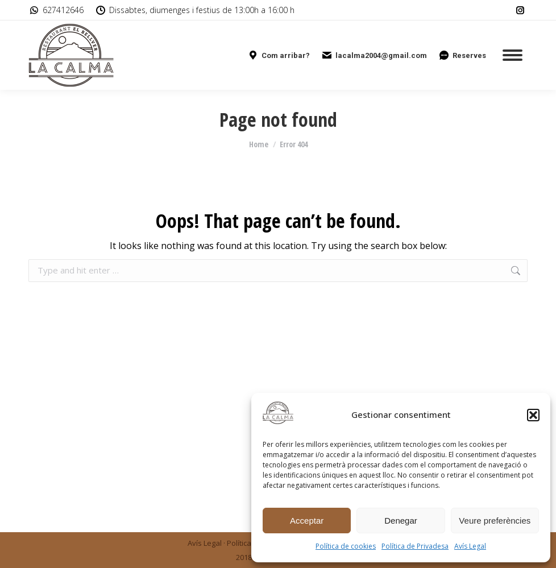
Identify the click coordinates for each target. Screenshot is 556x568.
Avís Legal (470, 546)
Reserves (462, 55)
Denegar (400, 520)
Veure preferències (494, 520)
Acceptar (306, 520)
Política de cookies (346, 546)
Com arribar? (278, 55)
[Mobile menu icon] (512, 55)
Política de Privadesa (415, 546)
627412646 (56, 10)
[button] (533, 415)
